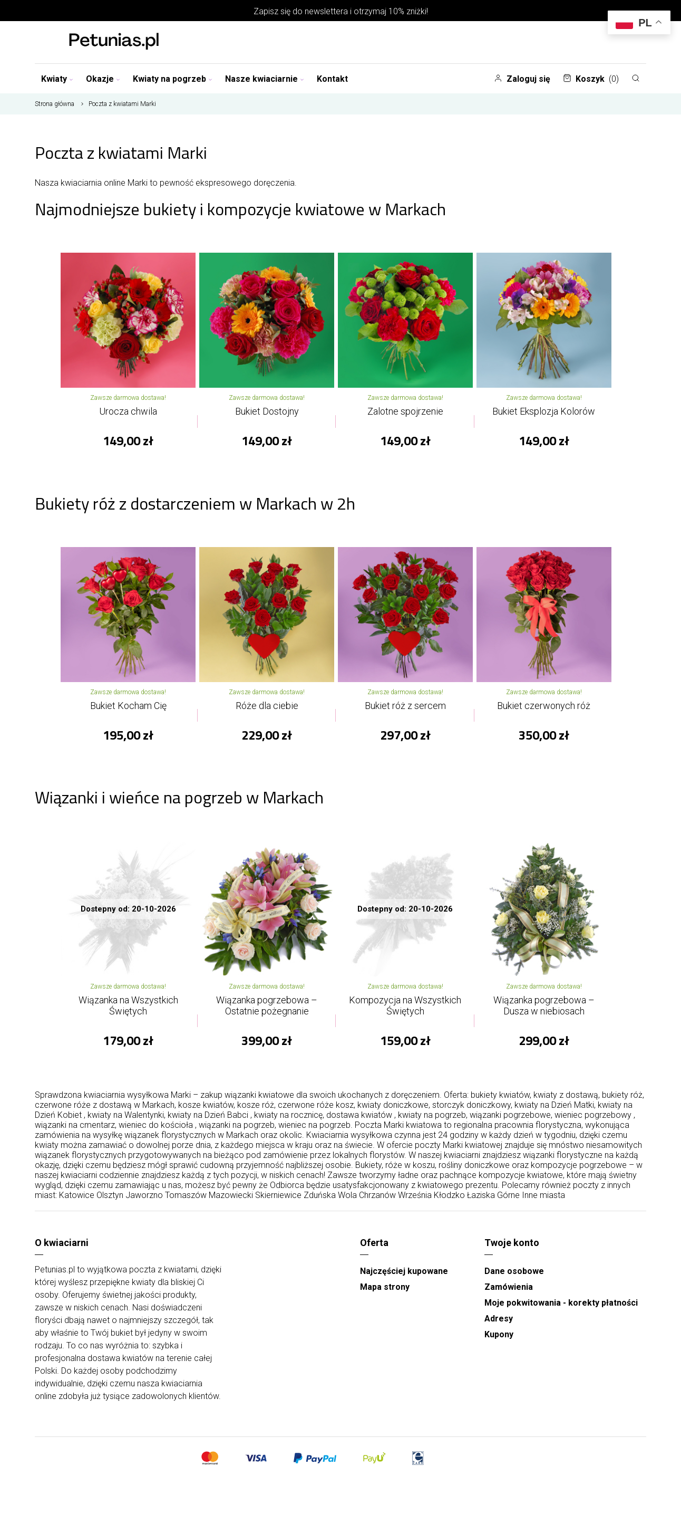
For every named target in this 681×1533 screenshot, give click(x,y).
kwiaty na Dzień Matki (554, 1110)
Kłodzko (449, 1200)
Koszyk (591, 79)
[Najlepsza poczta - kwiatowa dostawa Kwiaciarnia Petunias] (114, 42)
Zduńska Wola (330, 1200)
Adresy (498, 1324)
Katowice (76, 1200)
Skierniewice (278, 1200)
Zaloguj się (522, 79)
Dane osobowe (514, 1276)
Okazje (103, 79)
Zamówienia (508, 1292)
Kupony (498, 1340)
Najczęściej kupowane (404, 1276)
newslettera (326, 11)
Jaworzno (144, 1200)
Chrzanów (377, 1200)
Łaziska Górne (493, 1200)
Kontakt (332, 79)
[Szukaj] (635, 78)
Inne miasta (543, 1200)
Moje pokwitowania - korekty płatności (561, 1308)
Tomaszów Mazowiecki (209, 1200)
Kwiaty (57, 79)
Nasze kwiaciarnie (264, 79)
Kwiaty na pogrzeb (172, 79)
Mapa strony (385, 1292)
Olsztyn (109, 1200)
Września (415, 1200)
